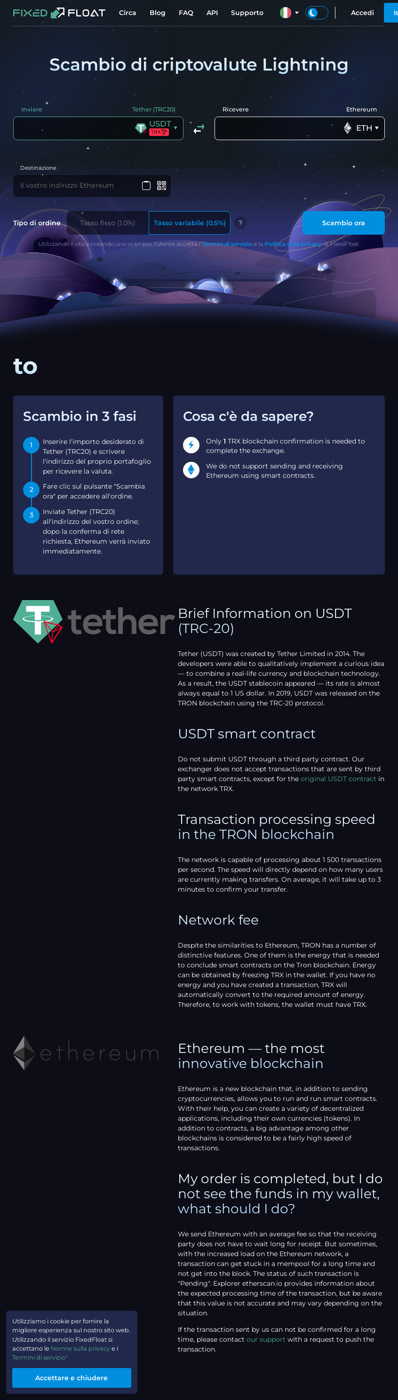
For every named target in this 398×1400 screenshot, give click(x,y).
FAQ (186, 12)
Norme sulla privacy (88, 1346)
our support (266, 1340)
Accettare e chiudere (78, 1377)
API (212, 12)
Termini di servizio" (44, 1356)
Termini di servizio (227, 244)
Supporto (247, 12)
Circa (127, 12)
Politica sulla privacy (293, 244)
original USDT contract (338, 779)
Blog (158, 12)
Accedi (362, 12)
